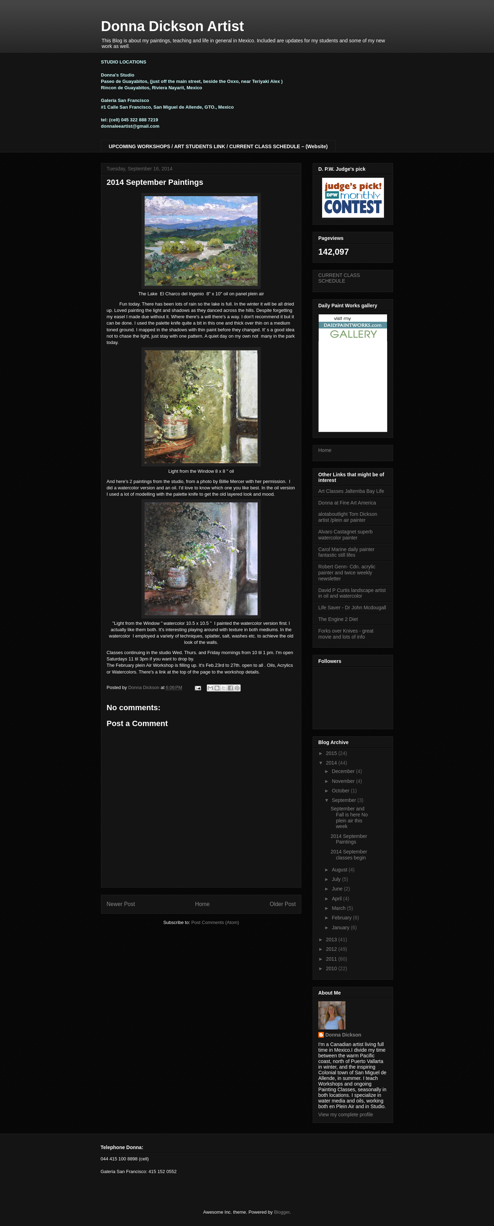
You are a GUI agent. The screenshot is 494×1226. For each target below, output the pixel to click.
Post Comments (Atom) (215, 922)
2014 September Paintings (349, 839)
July (337, 879)
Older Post (283, 904)
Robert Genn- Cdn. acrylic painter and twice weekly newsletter (346, 572)
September (344, 800)
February (342, 917)
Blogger (281, 1212)
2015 (332, 753)
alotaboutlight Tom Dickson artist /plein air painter (347, 517)
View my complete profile (345, 1114)
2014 (332, 763)
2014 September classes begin (349, 854)
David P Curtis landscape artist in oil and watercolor (352, 593)
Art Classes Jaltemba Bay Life (351, 491)
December (344, 771)
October (341, 790)
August (340, 869)
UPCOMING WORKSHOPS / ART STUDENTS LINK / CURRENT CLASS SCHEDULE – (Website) (218, 146)
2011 (332, 959)
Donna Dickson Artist (172, 26)
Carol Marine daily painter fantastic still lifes (346, 552)
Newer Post (121, 904)
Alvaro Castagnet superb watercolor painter (345, 534)
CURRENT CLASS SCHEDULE (339, 278)
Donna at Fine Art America (347, 503)
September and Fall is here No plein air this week (349, 817)
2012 (332, 949)
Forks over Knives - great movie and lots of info (345, 634)
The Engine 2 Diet (338, 619)
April (337, 898)
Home (202, 904)
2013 (332, 939)
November (344, 781)
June (338, 889)
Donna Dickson (343, 1035)
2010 (332, 968)
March (339, 908)
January (341, 927)
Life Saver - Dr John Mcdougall (352, 607)
